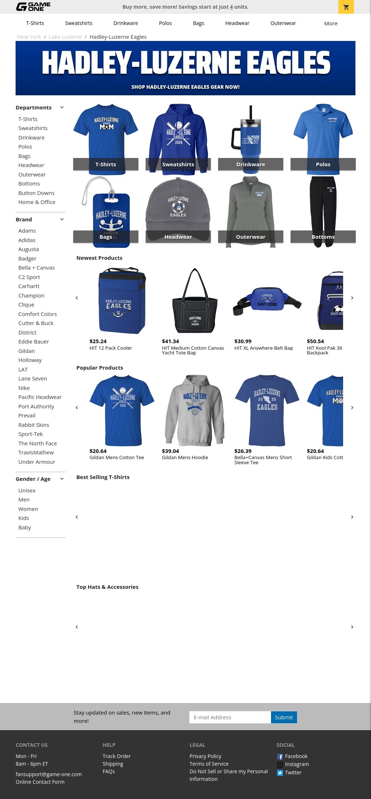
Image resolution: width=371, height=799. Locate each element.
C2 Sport (29, 277)
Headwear (237, 23)
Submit (284, 717)
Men (24, 499)
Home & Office (36, 202)
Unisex (27, 490)
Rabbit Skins (33, 425)
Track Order (117, 756)
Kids (23, 518)
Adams (27, 231)
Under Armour (36, 462)
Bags (198, 23)
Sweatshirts (78, 23)
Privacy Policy (205, 756)
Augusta (28, 249)
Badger (27, 258)
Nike (24, 388)
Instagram (292, 764)
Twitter (288, 772)
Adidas (27, 240)
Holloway (30, 360)
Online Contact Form (40, 781)
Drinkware (125, 23)
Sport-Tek (30, 434)
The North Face (37, 443)
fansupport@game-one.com (49, 774)
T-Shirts (35, 23)
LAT (23, 369)
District (27, 332)
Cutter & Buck (36, 323)
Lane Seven (32, 378)
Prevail (27, 415)
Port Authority (36, 406)
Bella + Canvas (36, 268)
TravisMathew (36, 452)
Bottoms (29, 183)
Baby (24, 527)
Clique (26, 304)
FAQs (109, 771)
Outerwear (283, 23)
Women (28, 509)
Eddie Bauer (33, 341)
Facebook (292, 756)
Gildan (26, 351)
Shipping (113, 763)
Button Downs (36, 193)
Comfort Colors (37, 314)
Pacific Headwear (40, 397)
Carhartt (28, 286)
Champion (31, 295)
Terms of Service (209, 763)
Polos (165, 23)
